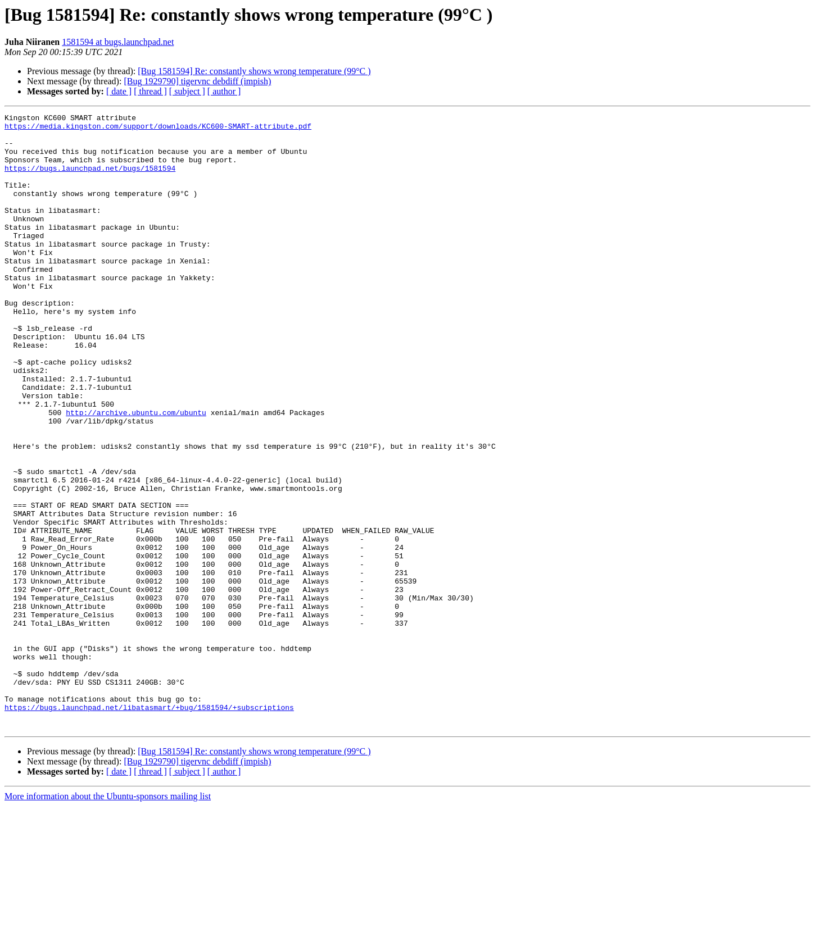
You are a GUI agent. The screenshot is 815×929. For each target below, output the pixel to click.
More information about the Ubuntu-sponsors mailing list (107, 919)
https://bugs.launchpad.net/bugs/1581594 (89, 180)
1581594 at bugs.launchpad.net (118, 42)
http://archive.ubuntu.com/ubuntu (136, 473)
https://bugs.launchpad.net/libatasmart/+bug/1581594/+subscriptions (149, 827)
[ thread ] (150, 91)
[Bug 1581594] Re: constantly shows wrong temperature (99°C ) (254, 71)
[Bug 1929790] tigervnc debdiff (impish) (197, 81)
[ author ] (224, 91)
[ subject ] (187, 91)
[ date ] (119, 91)
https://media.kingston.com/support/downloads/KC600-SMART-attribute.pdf (157, 129)
